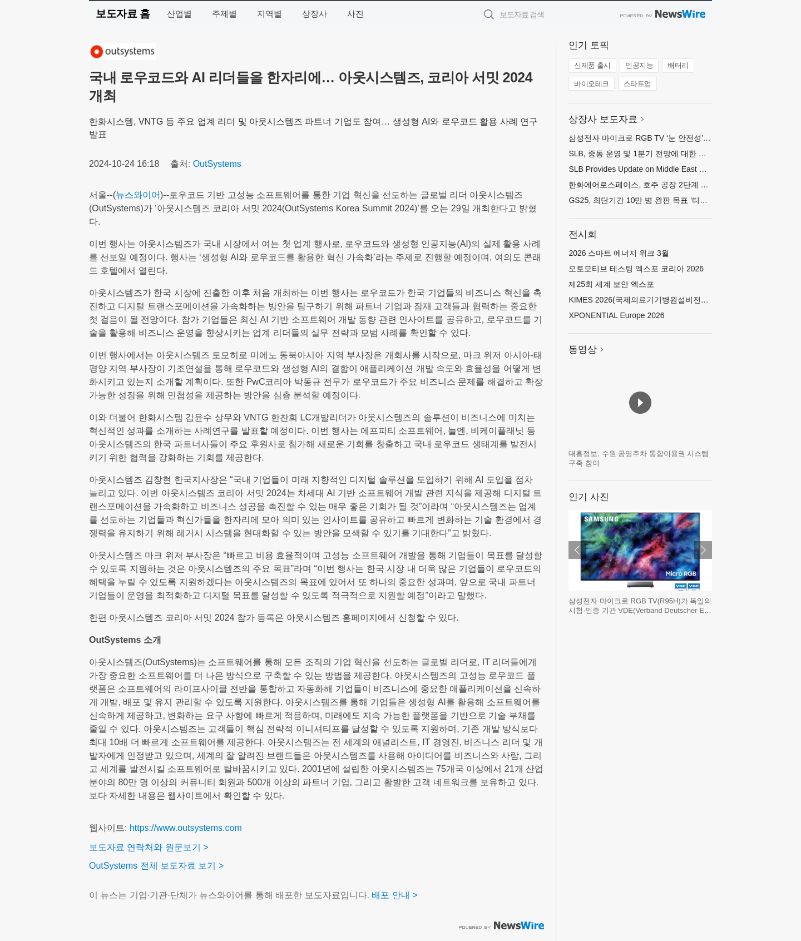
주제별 (224, 13)
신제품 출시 (592, 65)
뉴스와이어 (138, 195)
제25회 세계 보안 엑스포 (611, 284)
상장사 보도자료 (602, 119)
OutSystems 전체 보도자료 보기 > (156, 865)
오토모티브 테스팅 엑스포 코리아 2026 (636, 268)
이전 (577, 550)
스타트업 (637, 84)
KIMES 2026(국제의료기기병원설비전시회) (643, 299)
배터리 (678, 65)
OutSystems (217, 164)
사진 (355, 13)
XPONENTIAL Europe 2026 (616, 315)
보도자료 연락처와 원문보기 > (149, 847)
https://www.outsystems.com (186, 828)
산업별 (179, 13)
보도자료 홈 (123, 13)
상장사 (314, 13)
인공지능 (639, 65)
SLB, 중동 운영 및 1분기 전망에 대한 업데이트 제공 (657, 153)
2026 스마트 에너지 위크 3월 (618, 253)
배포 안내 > (394, 895)
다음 (703, 550)
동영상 (582, 349)
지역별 (269, 13)
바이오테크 (591, 84)
